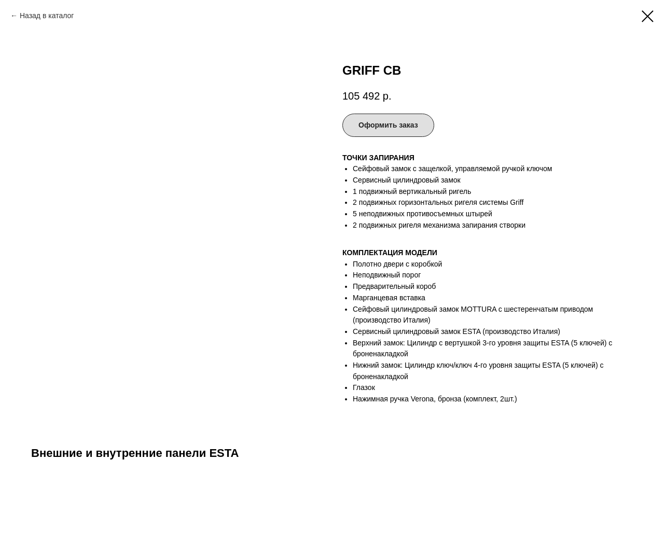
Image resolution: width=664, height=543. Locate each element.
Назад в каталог (47, 15)
